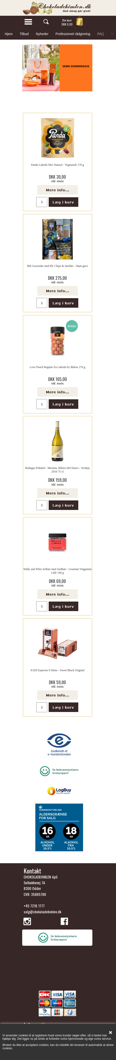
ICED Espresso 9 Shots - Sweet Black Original (57, 670)
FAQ (100, 34)
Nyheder (42, 34)
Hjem (9, 34)
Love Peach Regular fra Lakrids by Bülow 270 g (57, 367)
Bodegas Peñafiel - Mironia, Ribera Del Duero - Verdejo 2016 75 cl (57, 469)
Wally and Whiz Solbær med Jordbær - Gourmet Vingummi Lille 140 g (57, 570)
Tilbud (24, 34)
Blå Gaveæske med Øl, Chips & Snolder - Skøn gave (57, 266)
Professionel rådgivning (73, 34)
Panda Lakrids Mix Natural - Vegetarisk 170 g (57, 164)
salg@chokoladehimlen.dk (42, 912)
